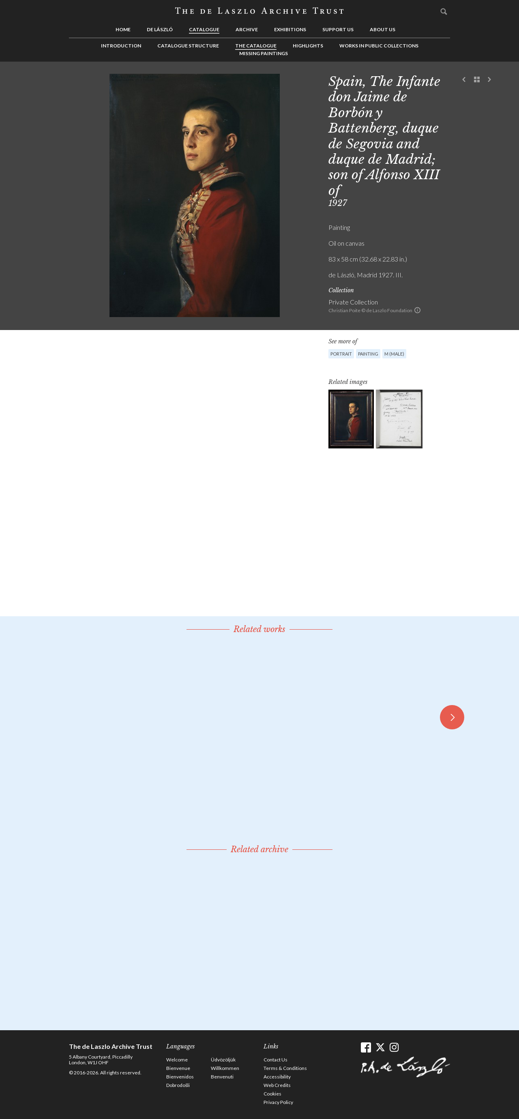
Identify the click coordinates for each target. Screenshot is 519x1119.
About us (382, 29)
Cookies (272, 1094)
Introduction (121, 46)
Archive (247, 29)
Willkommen (225, 1068)
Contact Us (275, 1060)
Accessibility (277, 1077)
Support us (338, 29)
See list (477, 80)
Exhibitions (290, 29)
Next (489, 80)
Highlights (308, 46)
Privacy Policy (278, 1102)
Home (123, 29)
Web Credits (277, 1085)
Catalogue (204, 29)
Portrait (341, 353)
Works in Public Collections (378, 46)
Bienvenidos (180, 1077)
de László (160, 29)
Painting (368, 353)
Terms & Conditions (285, 1068)
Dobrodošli (178, 1085)
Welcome (177, 1060)
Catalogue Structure (188, 46)
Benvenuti (222, 1077)
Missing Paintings (263, 53)
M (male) (394, 353)
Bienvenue (178, 1068)
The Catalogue (256, 46)
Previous (464, 80)
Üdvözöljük (223, 1060)
